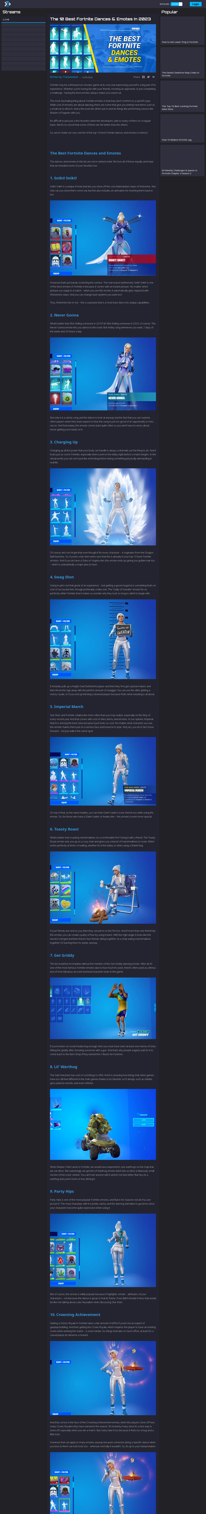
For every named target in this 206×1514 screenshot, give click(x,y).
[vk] (153, 92)
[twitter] (148, 92)
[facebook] (143, 92)
